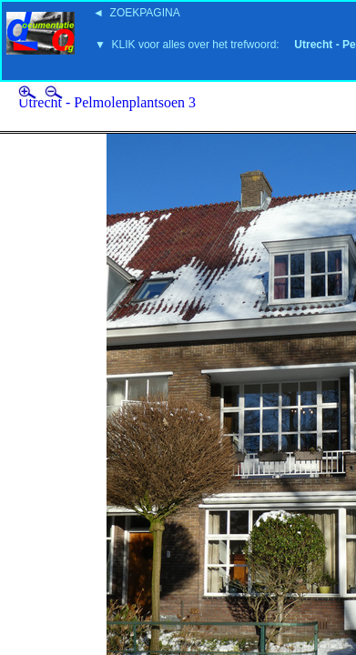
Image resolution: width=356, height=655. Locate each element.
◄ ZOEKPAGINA (136, 12)
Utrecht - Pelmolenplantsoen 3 (107, 102)
